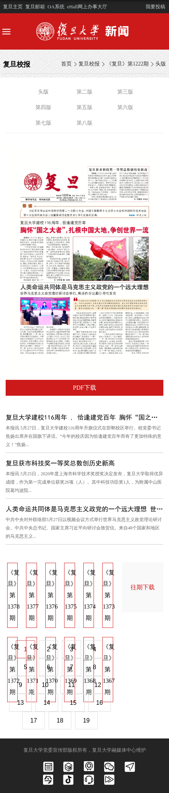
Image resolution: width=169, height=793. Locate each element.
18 (60, 720)
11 (71, 685)
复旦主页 (13, 6)
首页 (66, 64)
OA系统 (56, 6)
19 (86, 720)
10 (45, 685)
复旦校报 (89, 64)
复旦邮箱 (35, 6)
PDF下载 (84, 387)
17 (33, 720)
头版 (160, 64)
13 (20, 702)
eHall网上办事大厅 (87, 6)
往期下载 (143, 587)
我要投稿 (155, 6)
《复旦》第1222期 (127, 64)
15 (73, 702)
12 (97, 685)
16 (99, 702)
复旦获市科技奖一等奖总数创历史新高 (60, 463)
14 (46, 702)
